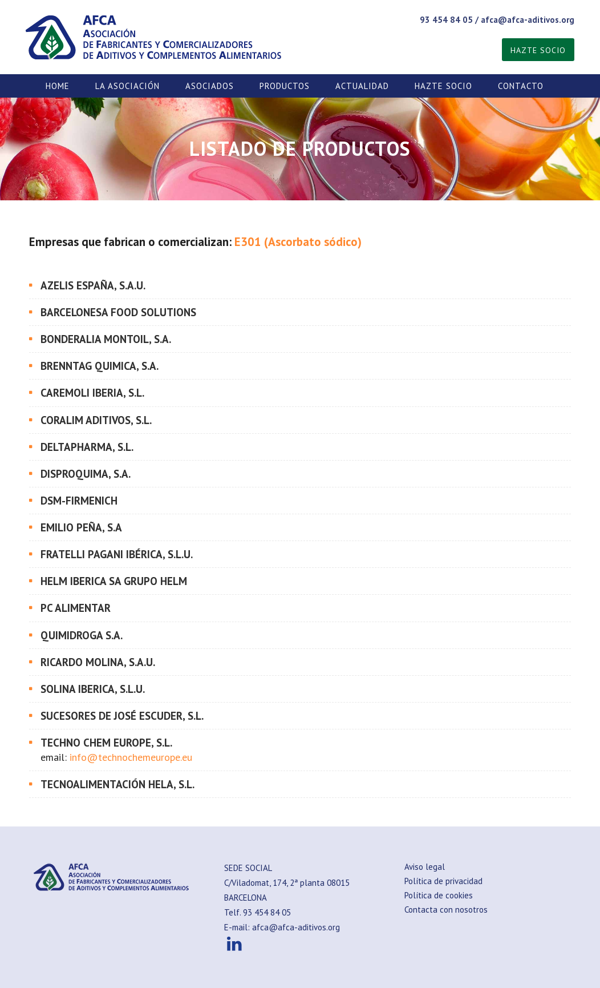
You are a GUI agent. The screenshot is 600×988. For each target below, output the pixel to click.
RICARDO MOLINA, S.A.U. (97, 662)
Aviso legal (424, 866)
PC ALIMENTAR (75, 608)
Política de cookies (438, 895)
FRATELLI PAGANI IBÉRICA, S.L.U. (116, 554)
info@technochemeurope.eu (131, 757)
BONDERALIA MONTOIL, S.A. (105, 339)
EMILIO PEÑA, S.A (81, 527)
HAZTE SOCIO (538, 50)
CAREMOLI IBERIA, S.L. (92, 393)
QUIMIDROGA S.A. (81, 635)
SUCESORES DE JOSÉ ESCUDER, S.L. (123, 716)
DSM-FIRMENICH (78, 500)
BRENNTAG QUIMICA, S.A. (99, 366)
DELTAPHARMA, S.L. (86, 447)
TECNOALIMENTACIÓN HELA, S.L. (117, 784)
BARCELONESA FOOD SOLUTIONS (118, 312)
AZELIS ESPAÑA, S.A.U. (92, 285)
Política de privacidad (443, 881)
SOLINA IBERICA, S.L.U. (92, 689)
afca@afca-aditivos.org (527, 19)
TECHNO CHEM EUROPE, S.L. (106, 742)
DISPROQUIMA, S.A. (85, 474)
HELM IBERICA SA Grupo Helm (113, 581)
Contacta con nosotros (446, 909)
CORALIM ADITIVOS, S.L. (96, 420)
